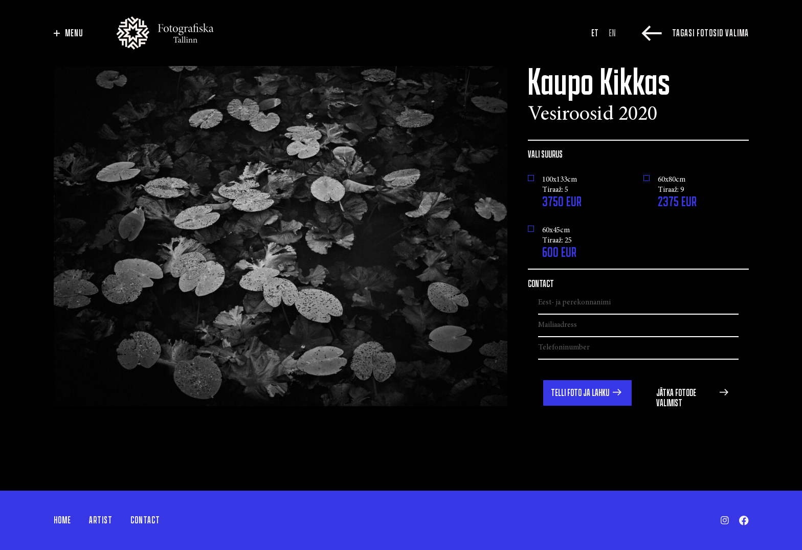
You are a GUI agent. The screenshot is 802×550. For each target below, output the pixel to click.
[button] (587, 393)
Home (62, 520)
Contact (145, 520)
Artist (101, 520)
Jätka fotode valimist (676, 398)
